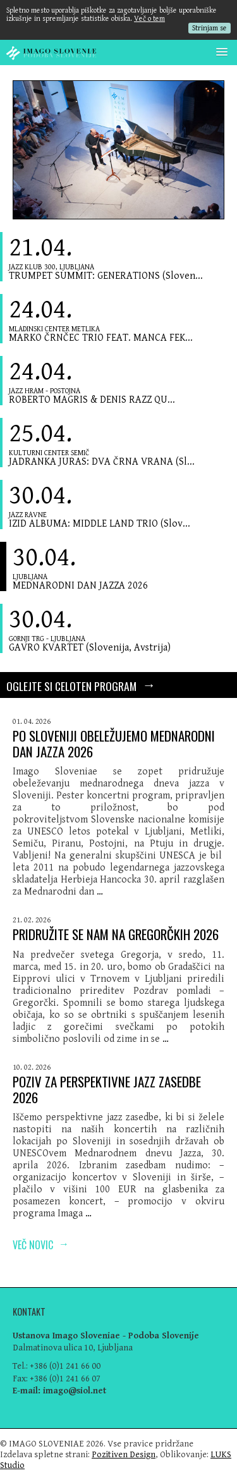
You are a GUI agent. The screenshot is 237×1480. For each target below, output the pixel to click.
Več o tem (149, 19)
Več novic (41, 1243)
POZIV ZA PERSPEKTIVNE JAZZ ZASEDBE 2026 (107, 1089)
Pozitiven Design (123, 1454)
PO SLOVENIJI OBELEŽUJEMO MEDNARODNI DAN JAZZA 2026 (114, 743)
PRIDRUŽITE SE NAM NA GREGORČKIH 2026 (116, 934)
